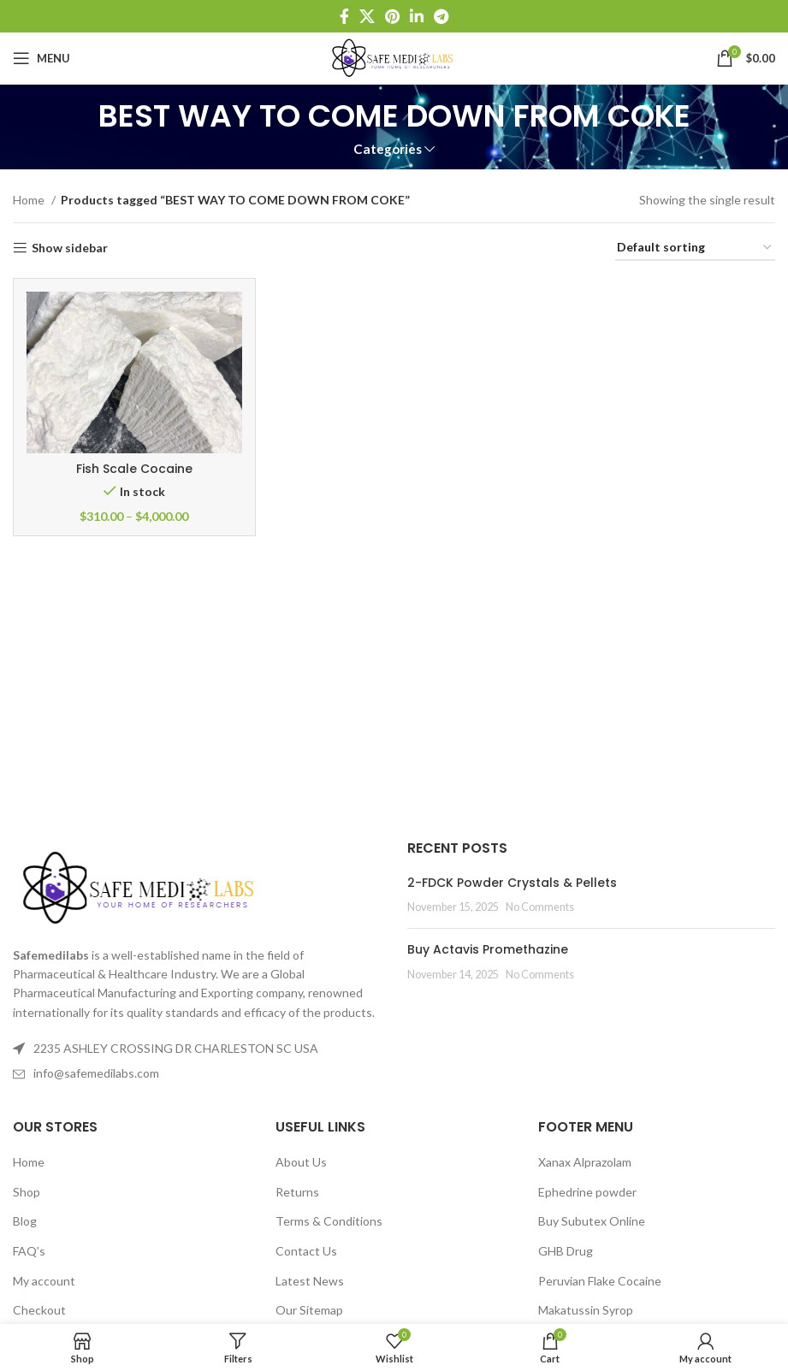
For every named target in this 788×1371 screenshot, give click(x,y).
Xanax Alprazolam (584, 1162)
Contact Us (306, 1251)
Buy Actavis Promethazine (487, 949)
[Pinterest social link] (392, 16)
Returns (297, 1192)
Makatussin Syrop (585, 1310)
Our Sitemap (309, 1310)
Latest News (310, 1280)
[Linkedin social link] (417, 16)
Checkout (39, 1310)
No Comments (540, 907)
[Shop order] (695, 248)
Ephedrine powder (587, 1192)
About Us (301, 1162)
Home (30, 199)
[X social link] (367, 16)
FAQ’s (29, 1251)
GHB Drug (565, 1251)
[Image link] (141, 886)
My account (44, 1280)
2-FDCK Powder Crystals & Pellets (512, 882)
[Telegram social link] (441, 16)
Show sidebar (70, 248)
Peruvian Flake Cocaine (599, 1280)
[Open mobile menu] (41, 58)
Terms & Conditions (329, 1221)
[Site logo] (394, 57)
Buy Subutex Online (591, 1221)
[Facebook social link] (344, 16)
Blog (25, 1221)
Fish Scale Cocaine (134, 468)
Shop (26, 1192)
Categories (387, 149)
